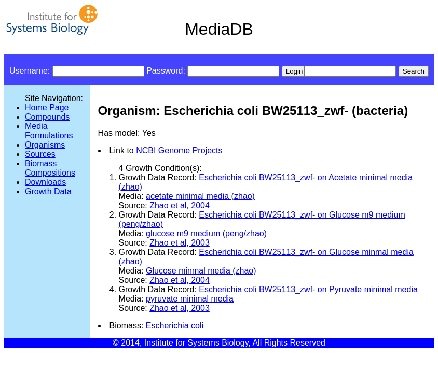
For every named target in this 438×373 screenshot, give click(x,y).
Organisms (45, 144)
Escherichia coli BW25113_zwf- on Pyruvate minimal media (308, 289)
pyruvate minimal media (190, 298)
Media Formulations (49, 131)
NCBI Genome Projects (179, 150)
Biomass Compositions (50, 168)
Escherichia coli (174, 325)
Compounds (47, 116)
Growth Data (48, 191)
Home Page (47, 107)
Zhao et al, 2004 (179, 205)
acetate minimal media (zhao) (200, 196)
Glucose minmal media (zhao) (201, 270)
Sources (40, 154)
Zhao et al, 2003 (179, 242)
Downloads (45, 182)
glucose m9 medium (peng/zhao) (206, 233)
